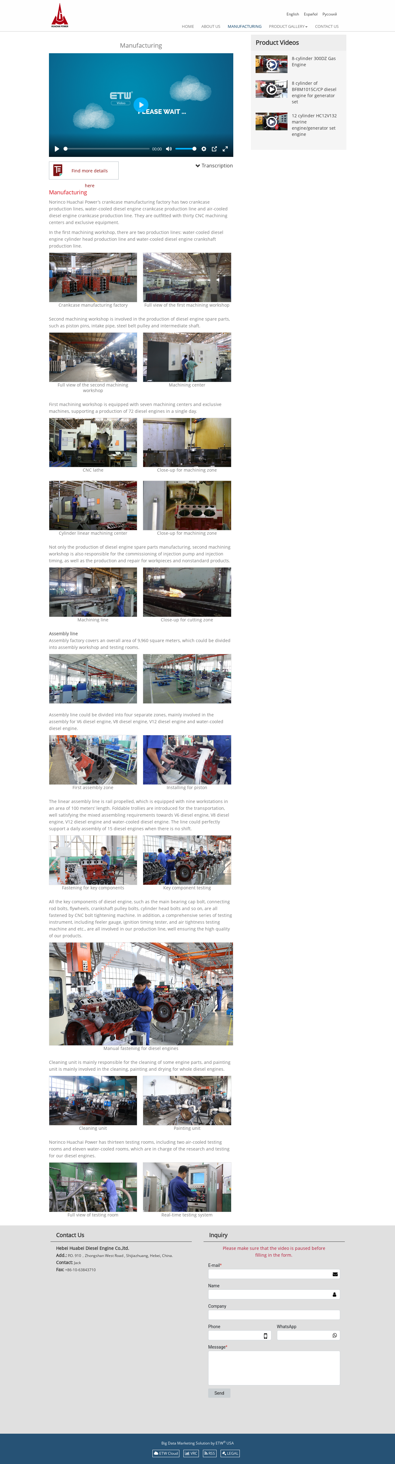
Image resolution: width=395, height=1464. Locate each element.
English (293, 14)
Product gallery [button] (288, 26)
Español (311, 14)
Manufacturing (244, 26)
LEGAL (230, 1453)
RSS (209, 1453)
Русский (330, 14)
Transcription (208, 165)
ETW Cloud (166, 1453)
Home (188, 26)
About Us (210, 26)
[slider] (107, 149)
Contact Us (327, 26)
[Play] (57, 149)
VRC (191, 1453)
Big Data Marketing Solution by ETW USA (197, 1443)
